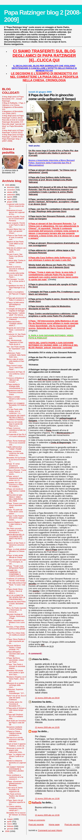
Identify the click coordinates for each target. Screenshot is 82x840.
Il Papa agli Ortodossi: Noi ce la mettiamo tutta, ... (14, 716)
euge (34, 731)
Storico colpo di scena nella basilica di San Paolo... (15, 361)
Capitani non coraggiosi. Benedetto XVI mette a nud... (16, 405)
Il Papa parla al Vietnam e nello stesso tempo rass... (16, 710)
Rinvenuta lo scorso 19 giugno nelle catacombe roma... (15, 750)
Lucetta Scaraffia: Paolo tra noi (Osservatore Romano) (15, 219)
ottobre (10, 192)
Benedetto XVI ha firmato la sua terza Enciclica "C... (16, 459)
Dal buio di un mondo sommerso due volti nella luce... (15, 739)
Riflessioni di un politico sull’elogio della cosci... (15, 685)
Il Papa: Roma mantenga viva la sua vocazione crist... (15, 443)
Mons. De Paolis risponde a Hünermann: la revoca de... (16, 610)
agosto (10, 197)
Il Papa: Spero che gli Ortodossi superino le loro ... (15, 802)
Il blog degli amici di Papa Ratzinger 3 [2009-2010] (13, 135)
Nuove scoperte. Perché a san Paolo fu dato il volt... (15, 225)
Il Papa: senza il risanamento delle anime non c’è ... (14, 478)
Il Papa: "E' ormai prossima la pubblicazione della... (15, 466)
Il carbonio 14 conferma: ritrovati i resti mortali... (16, 580)
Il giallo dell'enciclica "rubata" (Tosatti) (14, 448)
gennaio (10, 829)
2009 (7, 185)
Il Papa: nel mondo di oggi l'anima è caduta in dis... (15, 491)
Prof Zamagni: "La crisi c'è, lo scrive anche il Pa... (15, 281)
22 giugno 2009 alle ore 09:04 (47, 698)
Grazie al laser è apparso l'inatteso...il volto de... (16, 745)
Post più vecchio (72, 824)
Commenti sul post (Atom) (50, 830)
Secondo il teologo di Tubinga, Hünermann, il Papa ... (15, 616)
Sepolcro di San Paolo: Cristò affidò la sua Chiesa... (15, 243)
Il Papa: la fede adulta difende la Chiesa (14, 556)
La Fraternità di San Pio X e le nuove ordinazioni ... (16, 436)
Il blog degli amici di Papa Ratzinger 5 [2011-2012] (13, 116)
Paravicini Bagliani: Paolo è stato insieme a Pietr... (16, 524)
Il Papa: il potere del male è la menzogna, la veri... (16, 562)
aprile (9, 821)
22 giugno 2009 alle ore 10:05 (47, 727)
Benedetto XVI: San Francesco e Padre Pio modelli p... (14, 484)
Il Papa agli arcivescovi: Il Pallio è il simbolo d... (16, 299)
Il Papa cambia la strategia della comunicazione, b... (15, 386)
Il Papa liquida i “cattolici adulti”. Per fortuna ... (15, 314)
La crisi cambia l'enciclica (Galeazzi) (16, 318)
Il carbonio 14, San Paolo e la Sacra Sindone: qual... (16, 336)
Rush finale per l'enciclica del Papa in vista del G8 (16, 723)
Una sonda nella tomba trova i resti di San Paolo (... (15, 275)
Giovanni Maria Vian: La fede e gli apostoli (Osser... (15, 231)
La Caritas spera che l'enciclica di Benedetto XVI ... (14, 704)
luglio (9, 199)
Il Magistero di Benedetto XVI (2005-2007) (12, 112)
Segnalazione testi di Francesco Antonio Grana (14, 392)
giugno (10, 202)
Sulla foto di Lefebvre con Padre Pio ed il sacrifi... (16, 250)
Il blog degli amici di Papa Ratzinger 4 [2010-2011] (13, 131)
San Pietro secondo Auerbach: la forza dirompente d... (14, 530)
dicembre (11, 187)
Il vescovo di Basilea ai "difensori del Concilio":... (15, 380)
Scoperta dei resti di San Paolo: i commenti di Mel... (15, 330)
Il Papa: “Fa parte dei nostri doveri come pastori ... (14, 512)
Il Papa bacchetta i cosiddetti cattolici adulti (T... (14, 323)
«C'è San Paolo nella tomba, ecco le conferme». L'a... (14, 411)
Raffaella (37, 802)
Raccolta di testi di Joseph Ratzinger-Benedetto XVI (13, 121)
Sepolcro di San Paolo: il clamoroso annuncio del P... (15, 545)
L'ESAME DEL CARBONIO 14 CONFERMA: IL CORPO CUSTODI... (15, 573)
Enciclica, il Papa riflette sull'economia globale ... (15, 629)
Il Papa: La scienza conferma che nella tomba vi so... (14, 453)
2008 (7, 831)
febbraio (10, 826)
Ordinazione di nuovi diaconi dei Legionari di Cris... (15, 212)
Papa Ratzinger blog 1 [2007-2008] (11, 140)
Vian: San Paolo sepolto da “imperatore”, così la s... (15, 349)
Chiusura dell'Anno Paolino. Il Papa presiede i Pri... (13, 647)
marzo (10, 824)
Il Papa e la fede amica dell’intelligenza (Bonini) (15, 304)
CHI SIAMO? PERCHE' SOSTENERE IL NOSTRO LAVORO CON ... (15, 770)
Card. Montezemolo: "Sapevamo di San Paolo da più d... (14, 342)
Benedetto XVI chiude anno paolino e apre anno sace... (15, 672)
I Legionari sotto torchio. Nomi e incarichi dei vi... (15, 206)
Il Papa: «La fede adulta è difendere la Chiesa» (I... (16, 551)
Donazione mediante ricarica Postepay (14, 728)
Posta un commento (37, 820)
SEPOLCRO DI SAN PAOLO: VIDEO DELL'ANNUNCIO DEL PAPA (14, 498)
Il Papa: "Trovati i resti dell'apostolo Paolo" (15, 567)
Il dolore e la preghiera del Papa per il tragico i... (15, 294)
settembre (11, 195)
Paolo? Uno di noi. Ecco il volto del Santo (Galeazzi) (16, 698)
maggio (10, 819)
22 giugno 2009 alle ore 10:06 (47, 798)
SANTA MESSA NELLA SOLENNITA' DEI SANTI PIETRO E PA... (15, 537)
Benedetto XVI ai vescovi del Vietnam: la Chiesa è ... (16, 815)
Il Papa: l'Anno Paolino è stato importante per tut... (15, 641)
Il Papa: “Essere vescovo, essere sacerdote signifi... (16, 505)
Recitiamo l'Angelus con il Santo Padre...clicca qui (16, 679)
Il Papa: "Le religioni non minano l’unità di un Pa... (15, 756)
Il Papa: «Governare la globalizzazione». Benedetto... (15, 783)
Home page (54, 824)
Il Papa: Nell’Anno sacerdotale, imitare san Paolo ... (15, 660)
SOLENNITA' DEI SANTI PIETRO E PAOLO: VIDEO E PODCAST (15, 417)
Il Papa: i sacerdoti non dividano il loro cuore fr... (15, 622)
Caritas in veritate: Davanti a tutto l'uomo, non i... (16, 399)
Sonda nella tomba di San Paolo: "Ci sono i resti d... (16, 585)
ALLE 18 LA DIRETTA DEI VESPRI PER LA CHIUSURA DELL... (15, 597)
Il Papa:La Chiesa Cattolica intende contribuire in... (14, 733)
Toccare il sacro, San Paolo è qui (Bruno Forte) (14, 256)
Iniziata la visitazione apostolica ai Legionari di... (16, 763)
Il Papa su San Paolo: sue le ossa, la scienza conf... (16, 237)
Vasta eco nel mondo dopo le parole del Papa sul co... (14, 424)
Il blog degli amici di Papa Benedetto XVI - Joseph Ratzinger (13, 99)
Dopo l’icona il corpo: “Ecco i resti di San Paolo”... (14, 367)
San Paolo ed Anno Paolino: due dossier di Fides (15, 796)
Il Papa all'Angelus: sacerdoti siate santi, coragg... (15, 654)
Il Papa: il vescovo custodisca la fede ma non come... (15, 430)
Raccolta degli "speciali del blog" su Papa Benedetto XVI (13, 126)
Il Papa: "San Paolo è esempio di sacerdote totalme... (15, 666)
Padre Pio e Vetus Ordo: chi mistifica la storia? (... (15, 635)
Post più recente (36, 824)
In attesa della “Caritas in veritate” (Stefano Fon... (15, 262)
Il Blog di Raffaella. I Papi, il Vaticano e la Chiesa (13, 104)
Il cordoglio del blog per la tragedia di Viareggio (16, 310)
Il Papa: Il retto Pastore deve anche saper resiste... (15, 518)
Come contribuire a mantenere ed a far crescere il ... (14, 777)
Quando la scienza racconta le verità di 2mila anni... (15, 269)
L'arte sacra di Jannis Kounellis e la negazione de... (14, 789)
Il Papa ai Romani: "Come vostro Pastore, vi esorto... (16, 472)
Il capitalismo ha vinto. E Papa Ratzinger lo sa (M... (15, 287)
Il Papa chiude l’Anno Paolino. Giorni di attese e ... (14, 591)
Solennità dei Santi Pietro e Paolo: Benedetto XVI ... (16, 603)
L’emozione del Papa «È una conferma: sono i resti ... (15, 374)
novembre (11, 190)
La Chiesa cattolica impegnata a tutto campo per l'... (14, 808)
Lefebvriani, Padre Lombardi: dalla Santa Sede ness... (16, 355)
